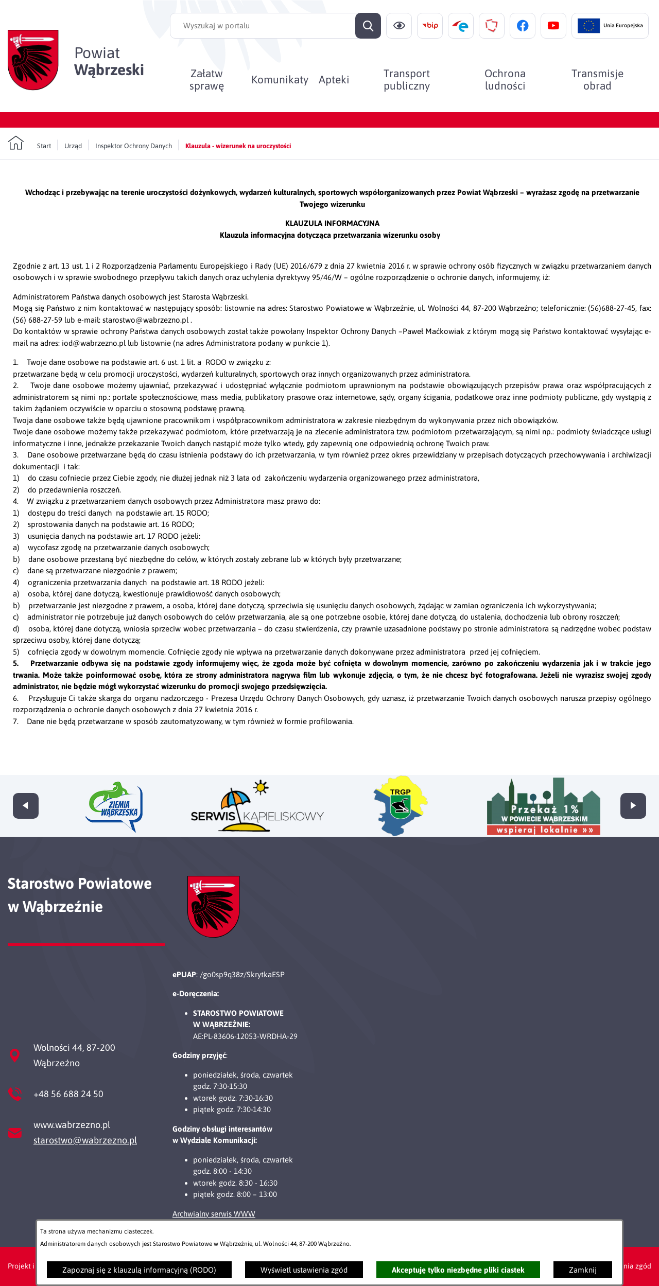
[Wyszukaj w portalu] (275, 26)
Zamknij (583, 1269)
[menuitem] (206, 79)
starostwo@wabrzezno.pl (85, 1140)
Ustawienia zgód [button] (624, 1266)
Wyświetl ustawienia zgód (304, 1269)
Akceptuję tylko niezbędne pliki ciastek (458, 1269)
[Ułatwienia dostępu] (399, 26)
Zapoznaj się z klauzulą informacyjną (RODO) (139, 1269)
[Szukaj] (368, 26)
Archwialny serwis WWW (213, 1213)
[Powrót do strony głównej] (29, 143)
